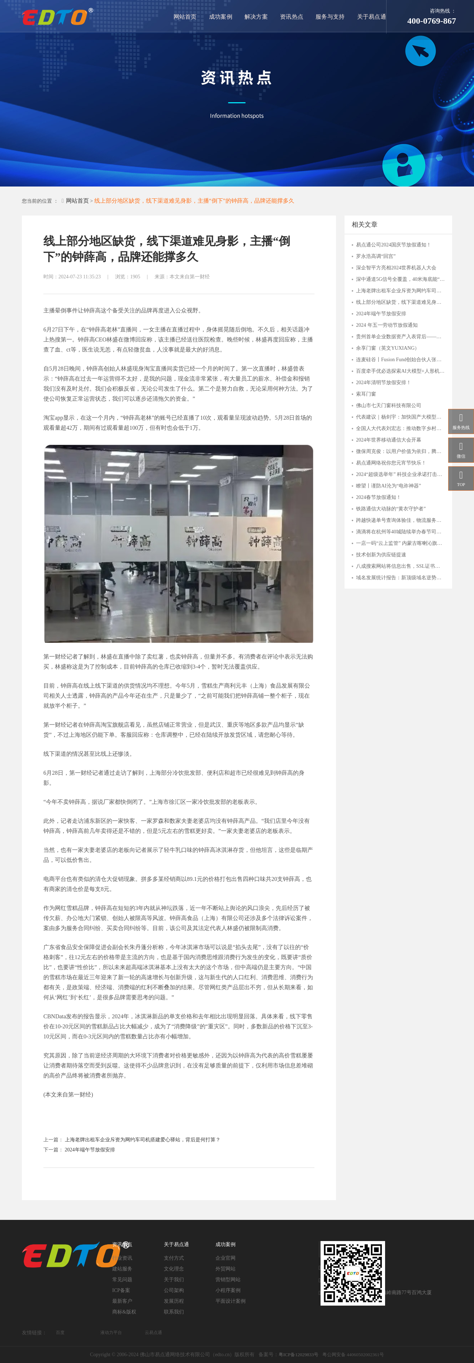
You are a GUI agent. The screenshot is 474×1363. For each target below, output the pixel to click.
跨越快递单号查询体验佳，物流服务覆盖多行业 (400, 520)
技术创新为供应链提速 (381, 554)
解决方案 (257, 17)
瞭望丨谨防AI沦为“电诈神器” (388, 486)
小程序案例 (228, 1290)
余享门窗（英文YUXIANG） (388, 348)
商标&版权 (124, 1312)
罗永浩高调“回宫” (375, 256)
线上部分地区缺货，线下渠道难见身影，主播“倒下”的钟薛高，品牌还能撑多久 (194, 201)
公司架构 (174, 1290)
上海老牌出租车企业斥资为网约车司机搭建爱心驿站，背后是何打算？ (143, 1139)
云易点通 (153, 1332)
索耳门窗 (366, 394)
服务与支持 (331, 17)
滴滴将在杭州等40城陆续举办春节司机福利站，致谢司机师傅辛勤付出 (400, 531)
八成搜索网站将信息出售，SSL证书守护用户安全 (400, 566)
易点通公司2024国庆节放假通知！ (393, 244)
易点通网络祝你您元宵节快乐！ (391, 463)
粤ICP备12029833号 (298, 1354)
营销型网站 (228, 1279)
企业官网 (225, 1258)
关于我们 (174, 1279)
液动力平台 (111, 1332)
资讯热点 (292, 17)
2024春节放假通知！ (378, 497)
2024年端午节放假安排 (90, 1149)
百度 (60, 1332)
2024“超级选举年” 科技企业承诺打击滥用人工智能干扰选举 (400, 474)
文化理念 (174, 1269)
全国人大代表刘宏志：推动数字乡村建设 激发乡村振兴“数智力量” (400, 428)
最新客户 (122, 1301)
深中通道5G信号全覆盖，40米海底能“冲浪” (400, 279)
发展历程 (174, 1301)
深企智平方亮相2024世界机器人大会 (396, 267)
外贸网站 (225, 1269)
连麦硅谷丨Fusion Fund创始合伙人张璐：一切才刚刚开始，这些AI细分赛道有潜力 (400, 359)
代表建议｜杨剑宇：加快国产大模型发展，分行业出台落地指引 (400, 417)
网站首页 (187, 17)
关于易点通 (371, 17)
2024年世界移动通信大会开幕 (388, 440)
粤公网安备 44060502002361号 (353, 1354)
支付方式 (174, 1258)
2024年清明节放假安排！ (383, 382)
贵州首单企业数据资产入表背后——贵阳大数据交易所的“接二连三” (400, 336)
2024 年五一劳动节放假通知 (387, 325)
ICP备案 (121, 1290)
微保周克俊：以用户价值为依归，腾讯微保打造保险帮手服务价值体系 (400, 451)
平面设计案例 (230, 1301)
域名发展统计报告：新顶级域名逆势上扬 (400, 577)
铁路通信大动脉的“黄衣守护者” (391, 508)
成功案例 (222, 17)
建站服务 (122, 1269)
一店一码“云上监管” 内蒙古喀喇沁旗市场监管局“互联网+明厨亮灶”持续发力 (400, 543)
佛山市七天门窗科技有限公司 (388, 405)
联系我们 (174, 1312)
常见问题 (122, 1279)
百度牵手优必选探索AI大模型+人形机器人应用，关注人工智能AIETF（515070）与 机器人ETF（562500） (400, 371)
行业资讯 (122, 1258)
